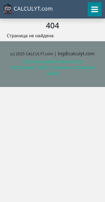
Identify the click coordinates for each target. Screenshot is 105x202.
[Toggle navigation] (95, 9)
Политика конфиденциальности (52, 61)
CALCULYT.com (28, 9)
